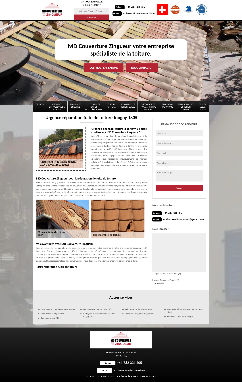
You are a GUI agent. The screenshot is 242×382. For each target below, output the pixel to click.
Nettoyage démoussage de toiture (57, 107)
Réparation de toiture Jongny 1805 (98, 309)
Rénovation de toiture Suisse (128, 105)
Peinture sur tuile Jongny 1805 (138, 309)
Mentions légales (144, 376)
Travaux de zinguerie (75, 105)
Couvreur (40, 104)
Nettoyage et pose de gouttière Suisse (93, 107)
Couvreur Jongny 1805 (50, 318)
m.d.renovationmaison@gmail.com (134, 13)
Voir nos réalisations (104, 67)
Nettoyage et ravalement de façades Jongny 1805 (99, 315)
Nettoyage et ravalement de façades (148, 107)
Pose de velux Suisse (202, 107)
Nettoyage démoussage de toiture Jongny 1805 (185, 310)
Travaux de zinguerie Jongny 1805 (139, 313)
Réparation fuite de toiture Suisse (186, 107)
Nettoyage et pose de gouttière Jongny (58, 309)
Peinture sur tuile (111, 105)
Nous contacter (141, 67)
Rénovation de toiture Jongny (180, 316)
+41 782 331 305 (130, 7)
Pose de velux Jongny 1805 (52, 313)
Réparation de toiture (167, 105)
